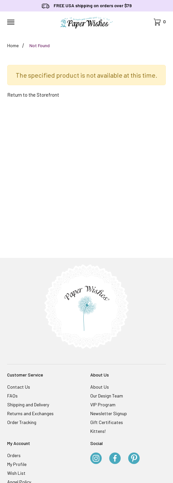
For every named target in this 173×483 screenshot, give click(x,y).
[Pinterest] (134, 459)
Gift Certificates (106, 422)
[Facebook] (115, 459)
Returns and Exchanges (30, 413)
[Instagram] (96, 459)
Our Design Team (106, 395)
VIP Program (102, 404)
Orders (14, 455)
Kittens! (98, 431)
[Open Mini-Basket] (160, 22)
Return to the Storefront (33, 95)
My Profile (16, 464)
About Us (99, 387)
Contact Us (18, 387)
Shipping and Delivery (28, 404)
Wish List (16, 473)
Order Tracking (21, 422)
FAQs (12, 395)
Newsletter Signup (108, 413)
